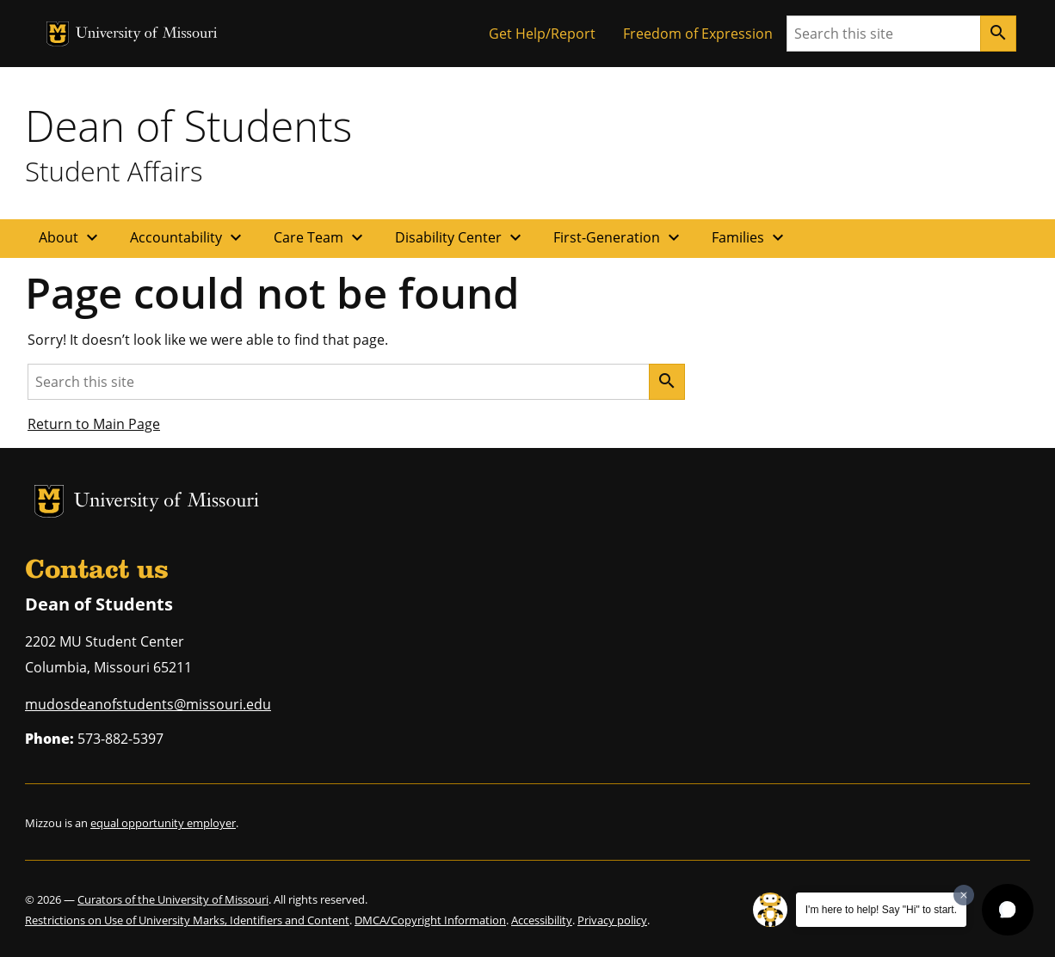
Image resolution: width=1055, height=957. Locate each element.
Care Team (320, 237)
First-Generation (618, 237)
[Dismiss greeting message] (963, 895)
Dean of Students (188, 125)
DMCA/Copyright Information (430, 920)
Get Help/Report (542, 33)
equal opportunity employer (163, 823)
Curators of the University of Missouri (172, 899)
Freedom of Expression (698, 33)
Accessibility (541, 920)
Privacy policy (612, 920)
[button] (1007, 910)
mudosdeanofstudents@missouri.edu (148, 704)
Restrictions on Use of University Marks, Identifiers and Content (187, 920)
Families (750, 237)
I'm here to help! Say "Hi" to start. (881, 910)
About (70, 237)
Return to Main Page (94, 423)
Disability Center (460, 237)
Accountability (188, 237)
